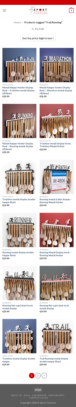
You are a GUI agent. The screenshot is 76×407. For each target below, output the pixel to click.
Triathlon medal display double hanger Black (18, 201)
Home (17, 22)
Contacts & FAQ (38, 398)
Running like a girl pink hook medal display (54, 307)
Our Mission (39, 395)
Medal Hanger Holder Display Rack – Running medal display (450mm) (17, 146)
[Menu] (4, 10)
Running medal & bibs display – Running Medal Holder (56, 201)
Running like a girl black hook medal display (17, 307)
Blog (27, 395)
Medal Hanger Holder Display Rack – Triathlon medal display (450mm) (18, 90)
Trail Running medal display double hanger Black (54, 360)
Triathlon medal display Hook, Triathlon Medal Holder (55, 145)
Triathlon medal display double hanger (18, 360)
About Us (16, 395)
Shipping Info (56, 395)
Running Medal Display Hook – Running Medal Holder (55, 254)
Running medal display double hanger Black (18, 254)
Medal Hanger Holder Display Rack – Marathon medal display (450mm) (56, 90)
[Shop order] (38, 38)
